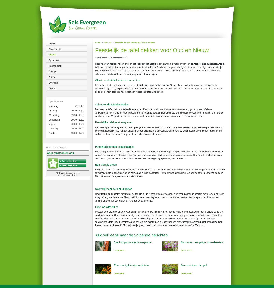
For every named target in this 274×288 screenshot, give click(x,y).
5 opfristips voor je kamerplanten (133, 242)
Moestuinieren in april (194, 265)
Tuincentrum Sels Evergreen (13, 286)
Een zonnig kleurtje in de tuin (131, 265)
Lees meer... (120, 250)
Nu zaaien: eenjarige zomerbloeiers (202, 242)
